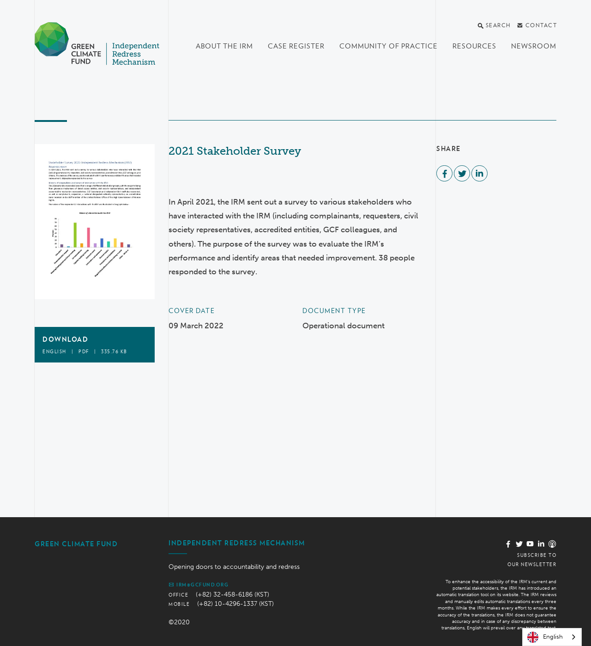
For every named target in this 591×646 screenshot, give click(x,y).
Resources (474, 46)
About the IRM (224, 46)
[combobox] (552, 637)
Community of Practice (388, 46)
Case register (296, 46)
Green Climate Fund (76, 544)
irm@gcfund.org (199, 584)
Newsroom (533, 46)
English (545, 637)
